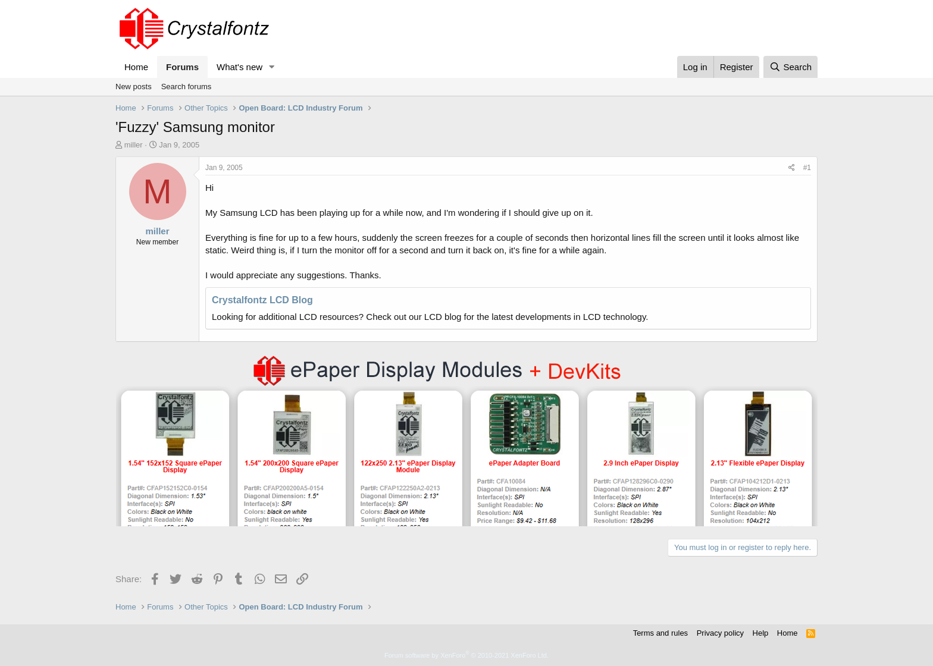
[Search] (790, 67)
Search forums (186, 86)
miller (133, 144)
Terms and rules (660, 633)
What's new (239, 67)
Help (761, 633)
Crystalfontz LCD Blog (262, 300)
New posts (133, 86)
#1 (807, 168)
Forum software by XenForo (466, 655)
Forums (182, 67)
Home (136, 67)
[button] (272, 67)
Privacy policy (720, 633)
